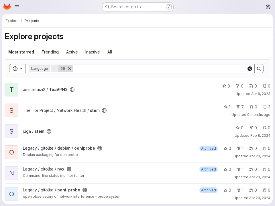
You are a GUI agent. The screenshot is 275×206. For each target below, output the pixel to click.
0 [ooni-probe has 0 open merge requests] (253, 190)
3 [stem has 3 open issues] (266, 106)
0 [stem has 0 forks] (253, 127)
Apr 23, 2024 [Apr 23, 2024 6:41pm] (259, 198)
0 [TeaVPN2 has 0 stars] (226, 86)
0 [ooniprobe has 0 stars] (227, 148)
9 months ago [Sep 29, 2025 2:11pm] (258, 114)
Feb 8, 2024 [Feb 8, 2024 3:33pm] (260, 135)
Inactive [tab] (92, 51)
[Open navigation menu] (16, 6)
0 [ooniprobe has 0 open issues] (266, 148)
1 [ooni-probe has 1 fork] (240, 190)
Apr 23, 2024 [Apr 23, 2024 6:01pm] (259, 156)
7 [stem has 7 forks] (240, 106)
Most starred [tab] (21, 51)
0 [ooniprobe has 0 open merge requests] (253, 148)
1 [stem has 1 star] (227, 106)
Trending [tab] (50, 51)
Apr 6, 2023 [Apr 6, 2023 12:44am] (260, 94)
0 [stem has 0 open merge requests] (253, 106)
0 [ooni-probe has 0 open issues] (266, 190)
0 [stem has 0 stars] (239, 127)
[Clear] (249, 68)
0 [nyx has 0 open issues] (266, 169)
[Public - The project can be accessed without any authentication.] (72, 89)
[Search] (159, 68)
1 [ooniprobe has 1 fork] (240, 148)
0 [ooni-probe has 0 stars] (227, 190)
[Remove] (69, 68)
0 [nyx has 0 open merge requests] (253, 169)
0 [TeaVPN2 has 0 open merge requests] (253, 86)
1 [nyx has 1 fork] (240, 169)
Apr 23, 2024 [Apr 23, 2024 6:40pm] (259, 177)
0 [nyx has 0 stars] (227, 169)
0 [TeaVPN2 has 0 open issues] (266, 86)
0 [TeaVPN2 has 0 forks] (239, 86)
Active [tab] (72, 51)
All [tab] (109, 51)
